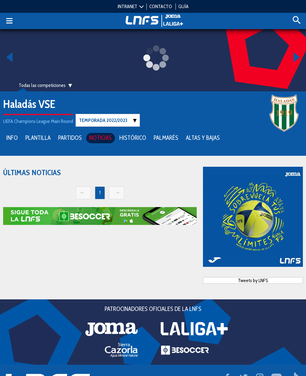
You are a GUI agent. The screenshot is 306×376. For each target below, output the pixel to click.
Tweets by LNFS (253, 280)
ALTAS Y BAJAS (203, 137)
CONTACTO (160, 6)
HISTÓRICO (132, 137)
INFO (12, 137)
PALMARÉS (166, 137)
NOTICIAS (100, 137)
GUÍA (183, 6)
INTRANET (127, 6)
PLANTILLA (38, 137)
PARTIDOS (70, 137)
